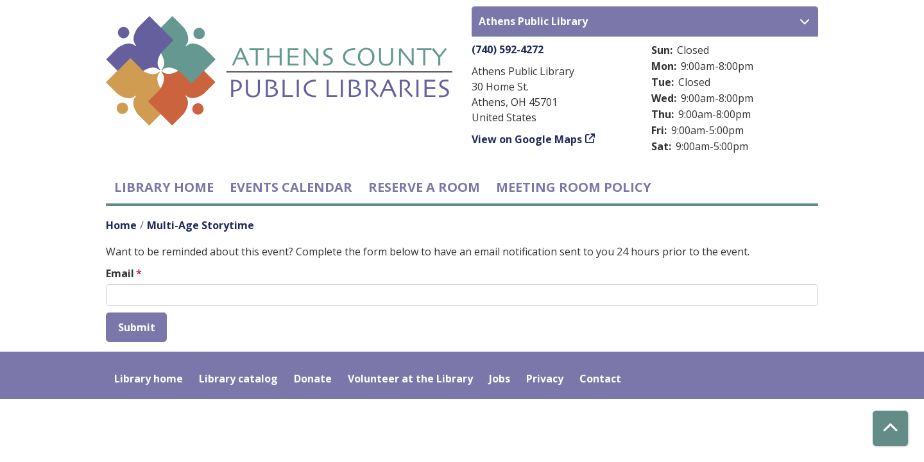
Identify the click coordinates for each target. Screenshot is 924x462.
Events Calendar (291, 187)
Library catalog (238, 379)
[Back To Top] (890, 428)
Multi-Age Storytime (200, 225)
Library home (164, 187)
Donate (313, 379)
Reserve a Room (424, 187)
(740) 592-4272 (507, 49)
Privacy (544, 379)
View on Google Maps (527, 139)
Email (120, 273)
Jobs (499, 379)
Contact (600, 379)
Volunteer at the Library (410, 379)
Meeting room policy (573, 187)
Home (121, 225)
